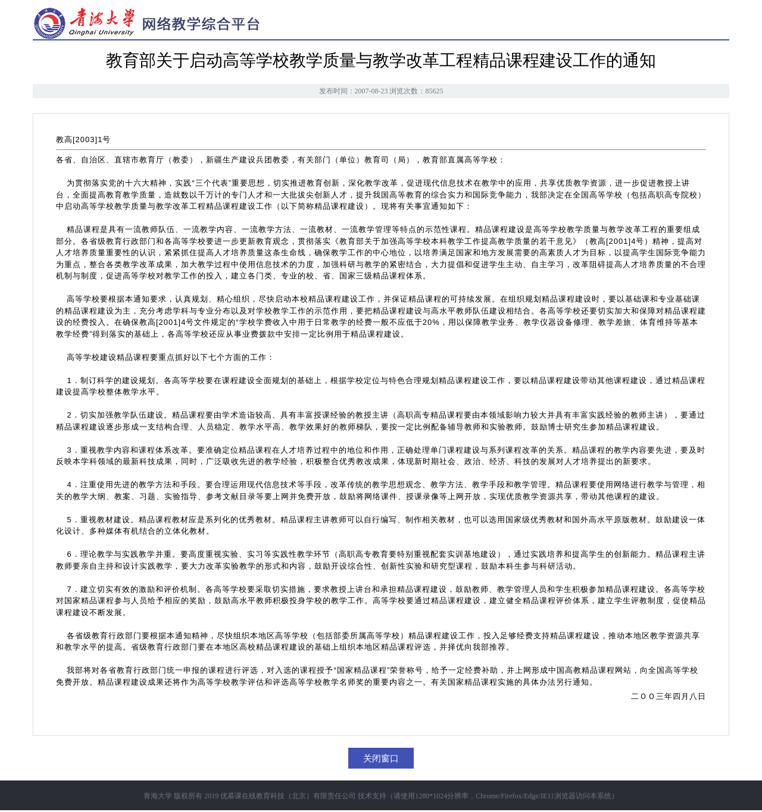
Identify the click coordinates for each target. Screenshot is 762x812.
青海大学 (157, 796)
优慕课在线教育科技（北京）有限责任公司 (288, 796)
